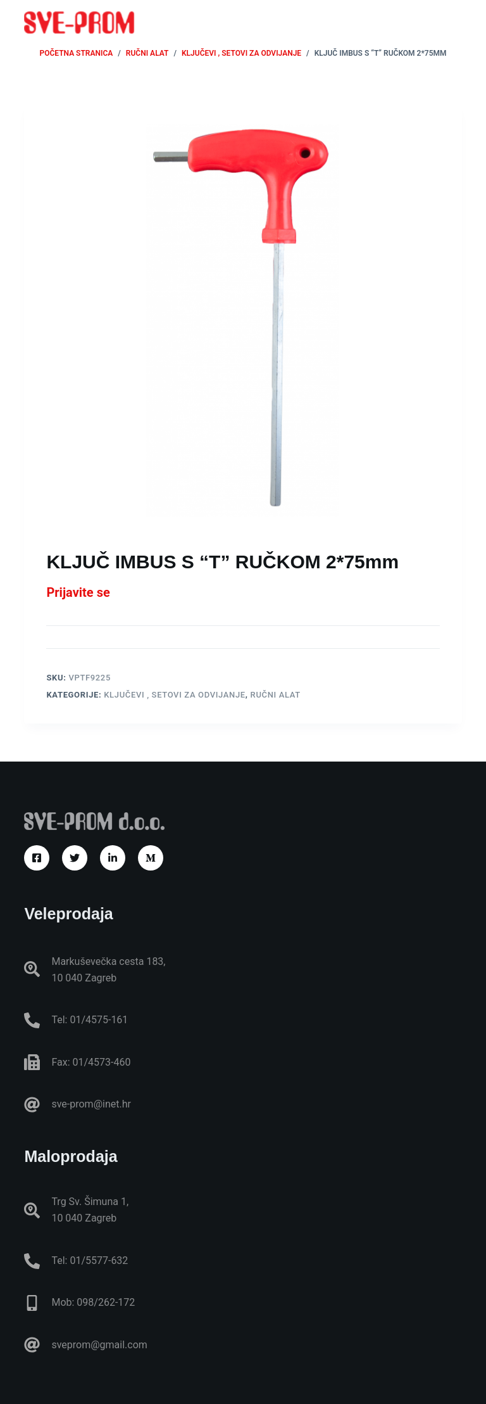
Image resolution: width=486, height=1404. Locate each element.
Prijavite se (77, 592)
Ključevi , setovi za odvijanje (175, 694)
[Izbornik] (456, 22)
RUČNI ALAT (276, 694)
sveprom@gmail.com (99, 1345)
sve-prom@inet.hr (90, 1104)
